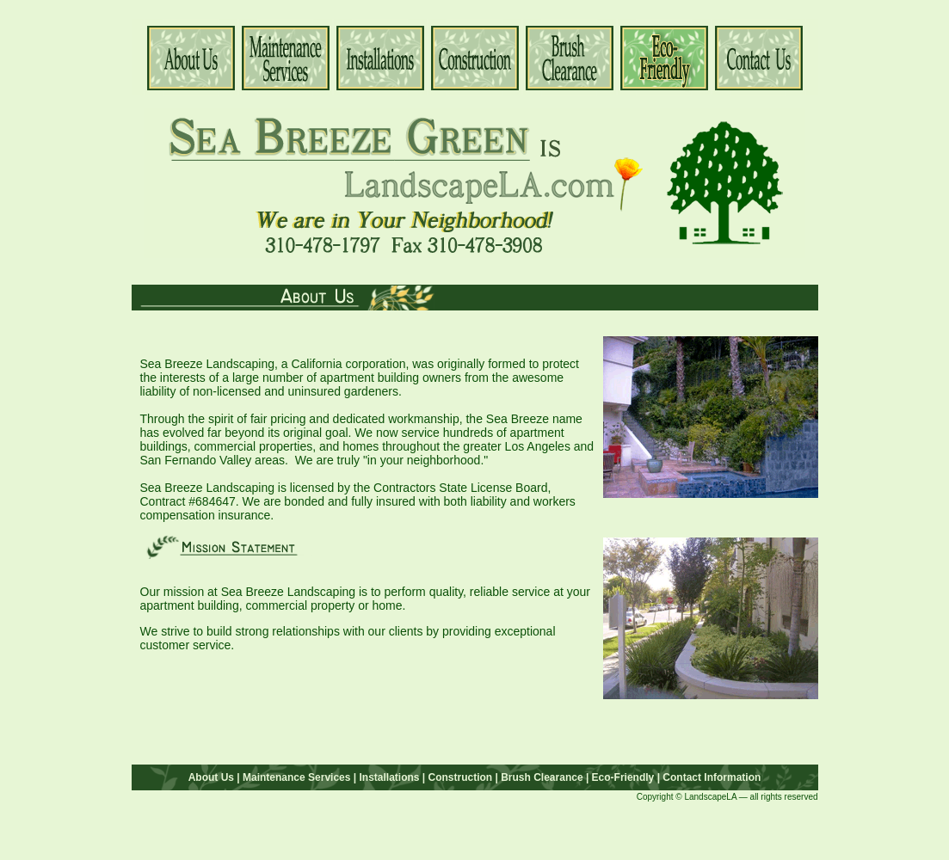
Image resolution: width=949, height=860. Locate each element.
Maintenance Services (296, 777)
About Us (211, 777)
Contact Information (711, 777)
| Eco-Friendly (619, 777)
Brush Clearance (540, 777)
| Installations (386, 777)
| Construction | (460, 777)
